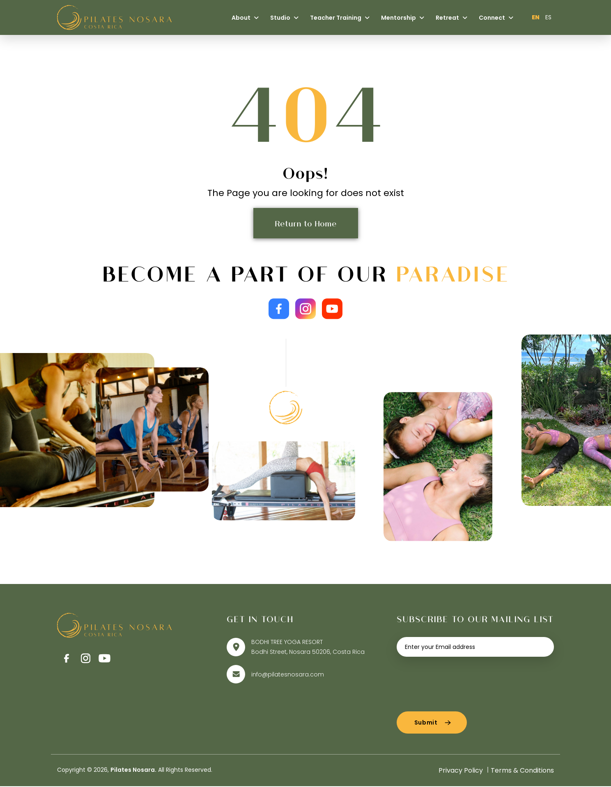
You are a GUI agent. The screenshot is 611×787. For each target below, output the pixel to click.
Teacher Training (340, 18)
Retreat (451, 18)
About (245, 18)
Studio (284, 18)
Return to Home (306, 223)
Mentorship (402, 18)
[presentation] (459, 682)
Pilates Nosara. (133, 770)
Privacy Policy (461, 771)
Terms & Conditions (522, 771)
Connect (496, 18)
